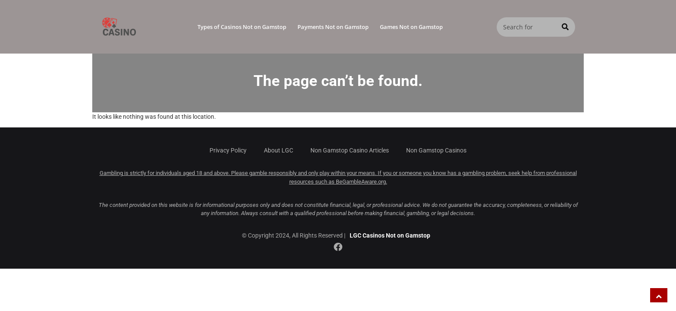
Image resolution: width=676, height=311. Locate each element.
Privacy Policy (228, 150)
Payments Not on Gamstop (333, 27)
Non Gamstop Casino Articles (349, 150)
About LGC (278, 150)
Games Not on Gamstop (411, 27)
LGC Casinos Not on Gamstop (390, 235)
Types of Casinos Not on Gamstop (241, 27)
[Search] (565, 27)
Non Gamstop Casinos (436, 150)
